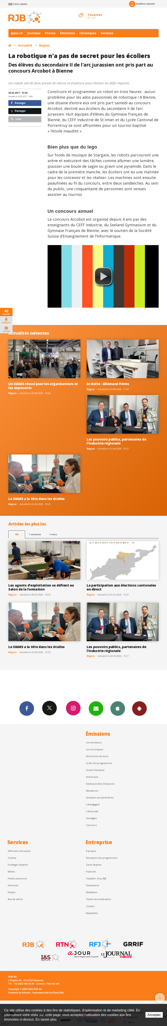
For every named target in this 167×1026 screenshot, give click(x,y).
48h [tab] (17, 534)
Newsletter (92, 913)
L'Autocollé (92, 811)
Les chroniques (94, 749)
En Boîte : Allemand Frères (108, 383)
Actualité (25, 45)
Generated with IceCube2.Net (48, 992)
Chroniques (87, 33)
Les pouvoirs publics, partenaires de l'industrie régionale (116, 441)
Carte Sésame (93, 864)
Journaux (33, 33)
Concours (91, 825)
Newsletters (96, 708)
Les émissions (93, 742)
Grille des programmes (99, 763)
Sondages (91, 818)
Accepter (154, 1015)
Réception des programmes (101, 857)
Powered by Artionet (19, 992)
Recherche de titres (97, 756)
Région (44, 45)
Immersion (92, 776)
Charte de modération (98, 899)
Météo (11, 871)
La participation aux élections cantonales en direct (121, 587)
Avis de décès (15, 899)
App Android (139, 708)
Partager (18, 102)
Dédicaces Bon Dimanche (100, 783)
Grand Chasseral (95, 770)
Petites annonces (17, 878)
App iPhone (117, 708)
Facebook (26, 708)
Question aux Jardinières (100, 797)
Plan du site (53, 983)
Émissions (67, 33)
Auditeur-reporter (142, 4)
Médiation (91, 892)
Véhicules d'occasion (19, 851)
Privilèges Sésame (18, 864)
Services (107, 33)
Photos (50, 33)
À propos (91, 851)
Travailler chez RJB (96, 878)
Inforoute (13, 885)
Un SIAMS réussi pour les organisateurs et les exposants (43, 385)
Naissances (92, 790)
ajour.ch (17, 33)
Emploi (11, 892)
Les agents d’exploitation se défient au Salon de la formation (41, 587)
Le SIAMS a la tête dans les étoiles (36, 498)
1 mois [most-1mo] (53, 534)
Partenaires (92, 885)
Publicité (91, 871)
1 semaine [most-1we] (35, 534)
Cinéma (12, 857)
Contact (90, 906)
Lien (16, 119)
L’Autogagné (93, 804)
